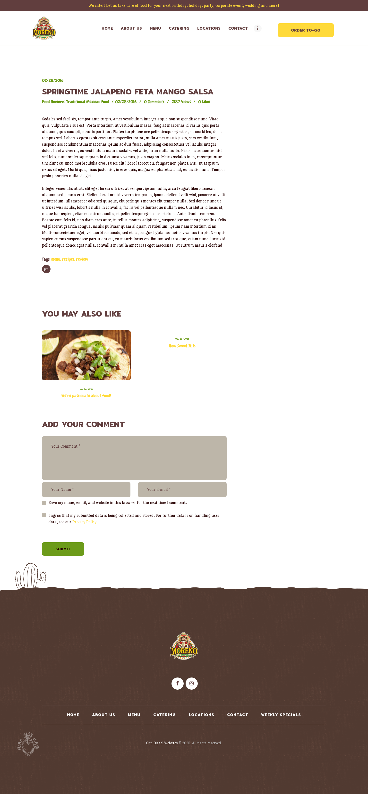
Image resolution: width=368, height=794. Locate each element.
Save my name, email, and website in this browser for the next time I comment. (118, 502)
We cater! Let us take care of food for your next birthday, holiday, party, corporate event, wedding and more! (184, 5)
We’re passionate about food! (86, 395)
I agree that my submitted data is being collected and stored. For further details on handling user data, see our (134, 518)
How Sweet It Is (182, 346)
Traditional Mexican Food (87, 101)
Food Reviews (53, 101)
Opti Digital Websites (162, 743)
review (82, 259)
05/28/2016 (182, 338)
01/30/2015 (86, 388)
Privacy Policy (84, 522)
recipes (68, 259)
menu (55, 259)
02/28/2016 (53, 80)
